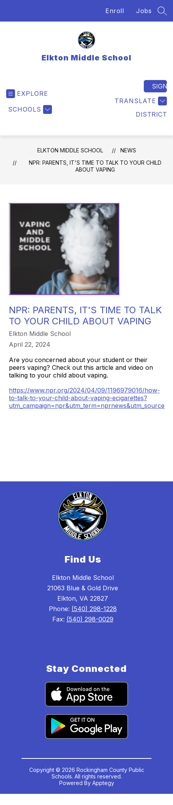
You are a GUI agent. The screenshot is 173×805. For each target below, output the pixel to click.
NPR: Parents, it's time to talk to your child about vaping (95, 166)
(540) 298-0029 (90, 619)
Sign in (159, 86)
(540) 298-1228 (94, 609)
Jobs (143, 11)
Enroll (114, 11)
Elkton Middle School (70, 150)
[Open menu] (27, 94)
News (128, 150)
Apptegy (103, 783)
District (151, 114)
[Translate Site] (140, 101)
